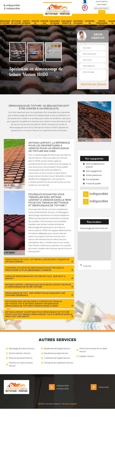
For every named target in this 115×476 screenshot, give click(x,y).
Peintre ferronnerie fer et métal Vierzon (92, 350)
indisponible (12, 5)
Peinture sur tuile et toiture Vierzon (19, 364)
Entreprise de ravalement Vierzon (57, 362)
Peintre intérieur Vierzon (18, 353)
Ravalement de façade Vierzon (55, 348)
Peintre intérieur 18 (26, 23)
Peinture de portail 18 (35, 24)
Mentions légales (69, 404)
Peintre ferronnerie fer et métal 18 (101, 24)
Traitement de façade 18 (78, 23)
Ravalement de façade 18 (54, 23)
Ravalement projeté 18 (66, 22)
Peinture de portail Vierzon (19, 358)
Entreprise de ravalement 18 (89, 24)
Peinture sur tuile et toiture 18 (44, 25)
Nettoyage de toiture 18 (16, 23)
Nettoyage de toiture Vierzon (20, 348)
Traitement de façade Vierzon (55, 358)
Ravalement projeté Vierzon (54, 353)
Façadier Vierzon (85, 356)
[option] (18, 52)
